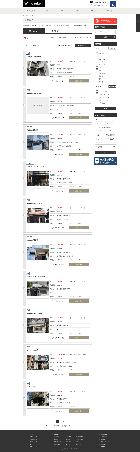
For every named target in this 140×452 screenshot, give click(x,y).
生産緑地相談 (57, 444)
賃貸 (62, 11)
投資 (78, 11)
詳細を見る (77, 81)
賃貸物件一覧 (33, 437)
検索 (105, 37)
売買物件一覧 (33, 439)
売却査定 (93, 11)
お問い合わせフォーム (100, 5)
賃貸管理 (56, 439)
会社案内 (103, 439)
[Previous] (51, 421)
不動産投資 (56, 437)
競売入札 (78, 442)
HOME (32, 434)
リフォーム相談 (79, 439)
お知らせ (32, 444)
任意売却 (68, 444)
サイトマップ (104, 444)
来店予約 (109, 11)
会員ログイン (104, 437)
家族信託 (68, 439)
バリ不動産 (78, 444)
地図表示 (56, 31)
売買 (46, 11)
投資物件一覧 (33, 442)
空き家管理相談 (58, 442)
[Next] (63, 421)
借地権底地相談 (79, 437)
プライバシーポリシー (106, 442)
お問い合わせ (83, 45)
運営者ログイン (105, 446)
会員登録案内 (104, 434)
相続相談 (68, 437)
